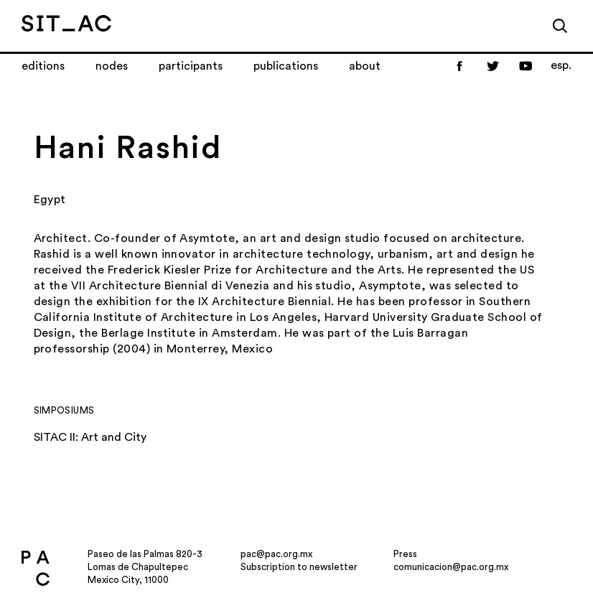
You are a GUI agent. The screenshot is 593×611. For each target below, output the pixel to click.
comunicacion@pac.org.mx (450, 567)
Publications (285, 66)
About (364, 66)
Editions (43, 66)
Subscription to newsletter (299, 567)
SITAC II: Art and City (90, 437)
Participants (191, 66)
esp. (561, 65)
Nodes (111, 66)
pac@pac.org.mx (276, 554)
